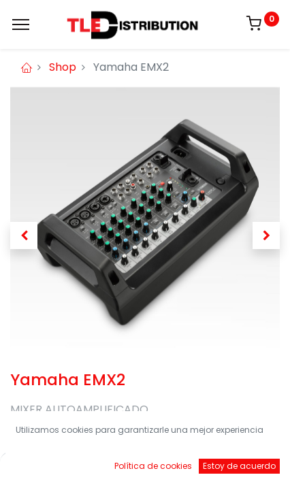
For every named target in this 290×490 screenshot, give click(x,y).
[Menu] (21, 24)
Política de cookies (153, 466)
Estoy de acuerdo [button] (239, 466)
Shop (62, 67)
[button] (23, 235)
